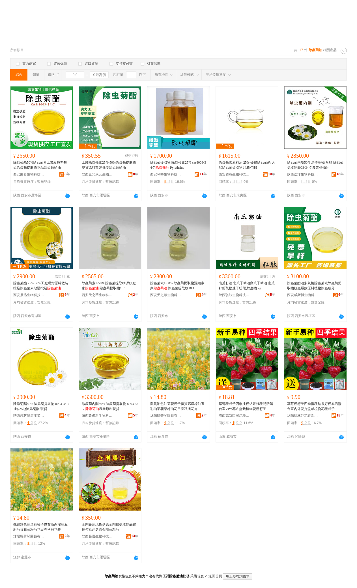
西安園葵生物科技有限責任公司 (28, 174)
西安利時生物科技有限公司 (165, 174)
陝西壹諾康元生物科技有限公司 (97, 174)
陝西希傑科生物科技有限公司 (97, 416)
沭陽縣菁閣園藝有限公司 (165, 416)
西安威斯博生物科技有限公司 (302, 295)
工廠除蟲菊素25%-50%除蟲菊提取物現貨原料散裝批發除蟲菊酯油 (109, 165)
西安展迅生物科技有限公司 (28, 295)
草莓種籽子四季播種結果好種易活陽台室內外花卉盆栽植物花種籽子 (246, 406)
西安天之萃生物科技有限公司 (97, 295)
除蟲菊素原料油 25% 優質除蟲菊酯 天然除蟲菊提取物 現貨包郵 (247, 165)
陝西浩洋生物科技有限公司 (302, 174)
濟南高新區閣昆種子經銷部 (234, 416)
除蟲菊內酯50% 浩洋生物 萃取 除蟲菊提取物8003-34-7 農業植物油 (315, 165)
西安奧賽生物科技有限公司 (234, 174)
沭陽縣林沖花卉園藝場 (302, 416)
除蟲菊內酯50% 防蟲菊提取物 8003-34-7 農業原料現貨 (110, 406)
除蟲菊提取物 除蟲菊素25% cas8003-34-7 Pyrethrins (178, 165)
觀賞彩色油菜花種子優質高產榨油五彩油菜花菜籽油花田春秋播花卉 (177, 406)
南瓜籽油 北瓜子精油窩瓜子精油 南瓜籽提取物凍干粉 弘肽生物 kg (247, 285)
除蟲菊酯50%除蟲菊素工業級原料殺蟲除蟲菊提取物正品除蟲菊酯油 (40, 165)
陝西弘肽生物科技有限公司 (234, 295)
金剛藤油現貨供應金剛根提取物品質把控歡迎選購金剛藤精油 (109, 526)
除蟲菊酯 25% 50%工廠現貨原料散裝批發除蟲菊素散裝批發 (40, 285)
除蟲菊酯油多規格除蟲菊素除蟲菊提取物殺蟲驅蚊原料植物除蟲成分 (314, 285)
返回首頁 (215, 576)
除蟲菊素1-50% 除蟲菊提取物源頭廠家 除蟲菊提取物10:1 (109, 285)
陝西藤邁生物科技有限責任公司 (97, 536)
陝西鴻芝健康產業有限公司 (28, 416)
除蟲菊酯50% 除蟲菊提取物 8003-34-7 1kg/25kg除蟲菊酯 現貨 (41, 406)
